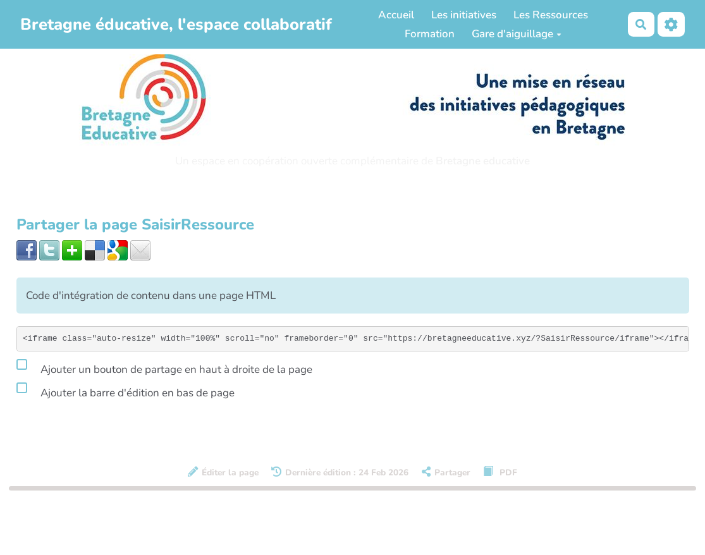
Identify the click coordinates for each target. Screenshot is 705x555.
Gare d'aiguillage (516, 34)
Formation (430, 34)
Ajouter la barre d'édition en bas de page (125, 390)
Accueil (396, 15)
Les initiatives (463, 15)
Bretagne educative (483, 161)
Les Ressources (550, 15)
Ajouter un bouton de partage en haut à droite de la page (164, 367)
